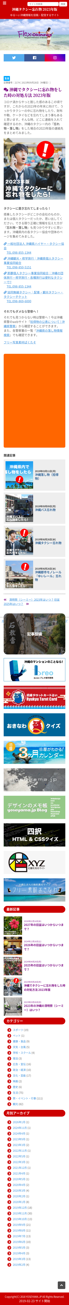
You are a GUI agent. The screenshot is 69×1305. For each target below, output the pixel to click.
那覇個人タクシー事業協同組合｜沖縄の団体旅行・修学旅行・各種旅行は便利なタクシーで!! (33, 278)
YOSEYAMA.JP (34, 1296)
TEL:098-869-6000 (19, 301)
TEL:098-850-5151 (19, 267)
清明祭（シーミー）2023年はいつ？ (31, 599)
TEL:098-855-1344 (19, 252)
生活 (7, 78)
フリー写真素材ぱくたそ (20, 342)
